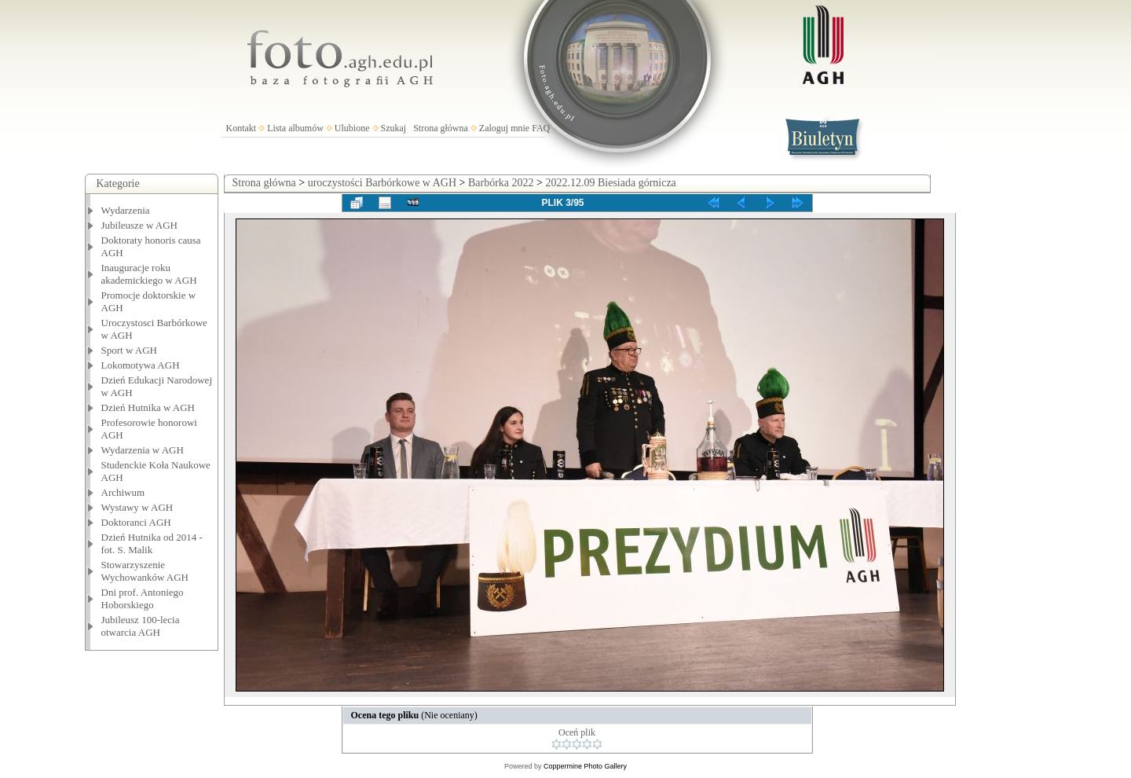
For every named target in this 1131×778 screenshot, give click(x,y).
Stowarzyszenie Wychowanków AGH (145, 571)
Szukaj (394, 128)
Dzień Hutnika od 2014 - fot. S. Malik (152, 543)
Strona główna (440, 128)
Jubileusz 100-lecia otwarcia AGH (140, 626)
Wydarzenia (125, 210)
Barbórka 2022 (501, 183)
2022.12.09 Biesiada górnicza (610, 183)
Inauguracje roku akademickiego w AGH (149, 274)
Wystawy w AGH (137, 507)
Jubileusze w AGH (139, 225)
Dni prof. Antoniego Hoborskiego (142, 598)
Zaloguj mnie (504, 128)
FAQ (541, 128)
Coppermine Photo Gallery (585, 766)
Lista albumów (295, 128)
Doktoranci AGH (136, 522)
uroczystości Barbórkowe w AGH (382, 183)
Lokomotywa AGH (140, 365)
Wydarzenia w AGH (142, 450)
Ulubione (352, 128)
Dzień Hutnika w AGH (148, 407)
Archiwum (123, 492)
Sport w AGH (129, 350)
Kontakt (241, 128)
